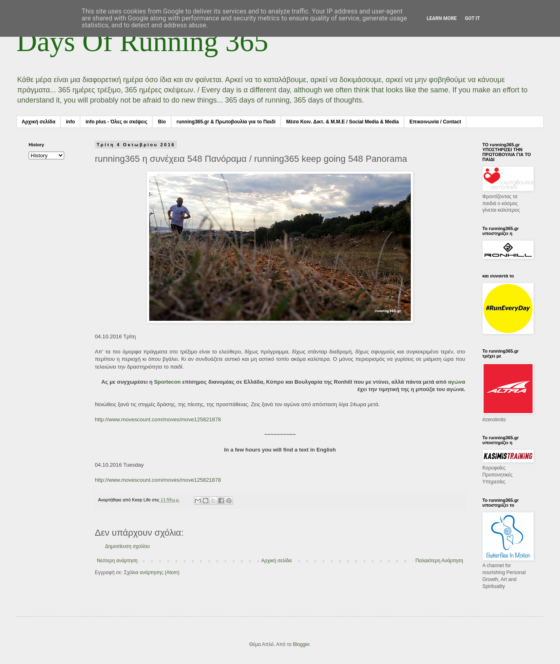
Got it (472, 18)
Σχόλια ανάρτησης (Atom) (151, 572)
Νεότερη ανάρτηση (117, 560)
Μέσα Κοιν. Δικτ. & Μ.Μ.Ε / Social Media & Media (342, 122)
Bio (162, 122)
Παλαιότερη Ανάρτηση (439, 560)
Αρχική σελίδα (38, 122)
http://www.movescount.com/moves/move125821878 (158, 419)
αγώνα (456, 382)
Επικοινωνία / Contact (435, 122)
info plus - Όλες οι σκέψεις (116, 122)
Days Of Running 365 (142, 41)
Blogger (301, 644)
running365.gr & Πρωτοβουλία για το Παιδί (226, 122)
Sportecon (167, 382)
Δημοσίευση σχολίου (127, 546)
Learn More (442, 18)
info (70, 122)
